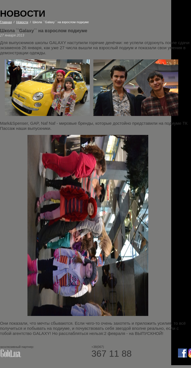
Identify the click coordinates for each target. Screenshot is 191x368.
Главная (6, 22)
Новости (22, 22)
